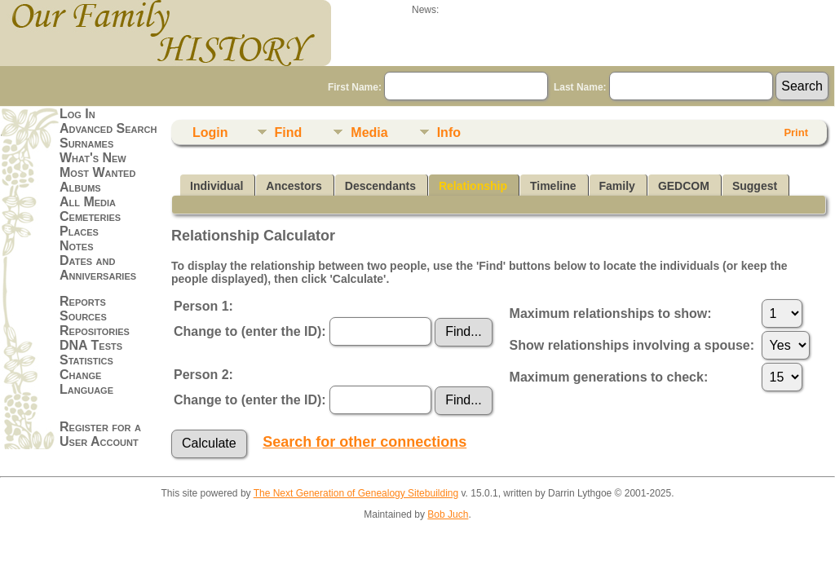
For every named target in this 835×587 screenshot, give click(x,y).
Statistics (86, 360)
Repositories (95, 331)
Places (79, 231)
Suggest (754, 185)
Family (617, 185)
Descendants (380, 185)
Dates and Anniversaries (98, 268)
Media (369, 132)
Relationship (473, 185)
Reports (83, 301)
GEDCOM (683, 185)
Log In (77, 114)
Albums (80, 187)
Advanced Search (108, 128)
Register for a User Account (100, 434)
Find (289, 132)
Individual (216, 185)
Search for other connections (364, 442)
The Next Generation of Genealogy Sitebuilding (356, 493)
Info (449, 132)
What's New (93, 158)
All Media (88, 202)
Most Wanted (97, 172)
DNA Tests (91, 345)
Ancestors (293, 185)
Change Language (86, 382)
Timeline (553, 185)
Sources (83, 316)
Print (796, 132)
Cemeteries (90, 216)
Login (210, 132)
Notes (77, 246)
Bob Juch (447, 514)
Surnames (86, 143)
